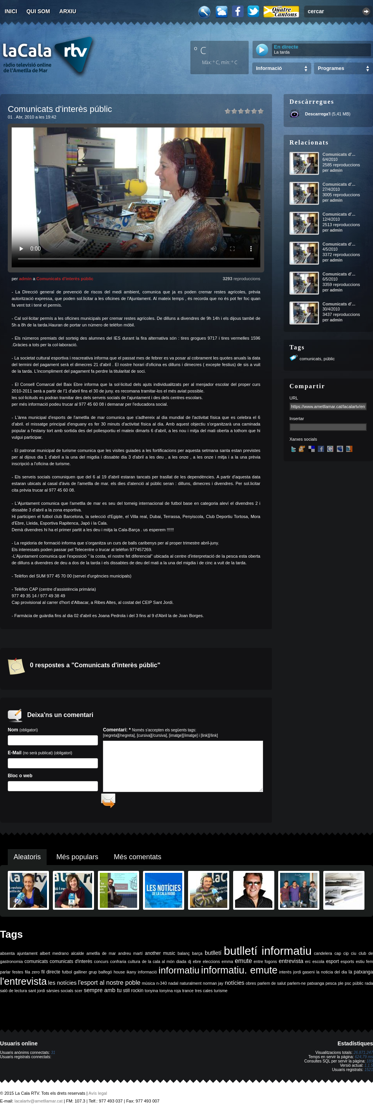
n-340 (161, 986)
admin (25, 278)
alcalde (77, 956)
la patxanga (361, 974)
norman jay (213, 986)
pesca (331, 986)
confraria (118, 964)
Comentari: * (160, 732)
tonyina (151, 993)
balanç (184, 956)
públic (329, 358)
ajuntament (27, 956)
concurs (101, 964)
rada (369, 986)
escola (318, 964)
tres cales (204, 993)
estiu (360, 964)
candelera (323, 956)
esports (347, 964)
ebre (197, 964)
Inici (11, 11)
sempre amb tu (103, 993)
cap (338, 956)
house (119, 974)
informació (147, 974)
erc (308, 964)
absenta (7, 956)
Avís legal (98, 1096)
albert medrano (54, 956)
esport (332, 964)
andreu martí (130, 956)
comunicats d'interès (71, 964)
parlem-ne (296, 986)
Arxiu (68, 11)
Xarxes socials (303, 439)
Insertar (296, 418)
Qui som (38, 11)
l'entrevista (23, 984)
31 (53, 1055)
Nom (53, 736)
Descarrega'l (318, 114)
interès (285, 974)
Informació (269, 68)
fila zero (32, 974)
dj (189, 964)
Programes (331, 68)
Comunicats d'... (339, 154)
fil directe (50, 974)
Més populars (77, 860)
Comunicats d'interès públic (65, 278)
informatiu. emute (239, 972)
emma (227, 964)
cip (346, 956)
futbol (67, 974)
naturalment (190, 986)
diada (181, 964)
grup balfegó (100, 974)
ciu (353, 956)
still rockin (133, 993)
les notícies (62, 985)
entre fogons (265, 964)
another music (160, 956)
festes (17, 974)
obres (251, 986)
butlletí (213, 956)
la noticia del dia (331, 974)
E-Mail (53, 759)
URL (293, 398)
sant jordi (36, 993)
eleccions (211, 964)
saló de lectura (13, 993)
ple (340, 986)
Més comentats (137, 860)
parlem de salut (271, 986)
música (148, 986)
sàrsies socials (59, 993)
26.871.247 (363, 1055)
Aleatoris (27, 860)
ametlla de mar (101, 956)
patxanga (315, 986)
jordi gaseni (303, 974)
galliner (80, 974)
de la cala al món (158, 964)
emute (243, 963)
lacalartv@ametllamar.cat (38, 1103)
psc (348, 986)
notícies (234, 985)
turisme (221, 993)
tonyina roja (170, 993)
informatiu (179, 973)
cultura (134, 964)
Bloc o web (53, 782)
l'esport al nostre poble (109, 985)
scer (78, 993)
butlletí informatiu (268, 953)
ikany (131, 974)
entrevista (291, 964)
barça (197, 956)
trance (188, 993)
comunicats (310, 358)
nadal (173, 986)
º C (200, 50)
